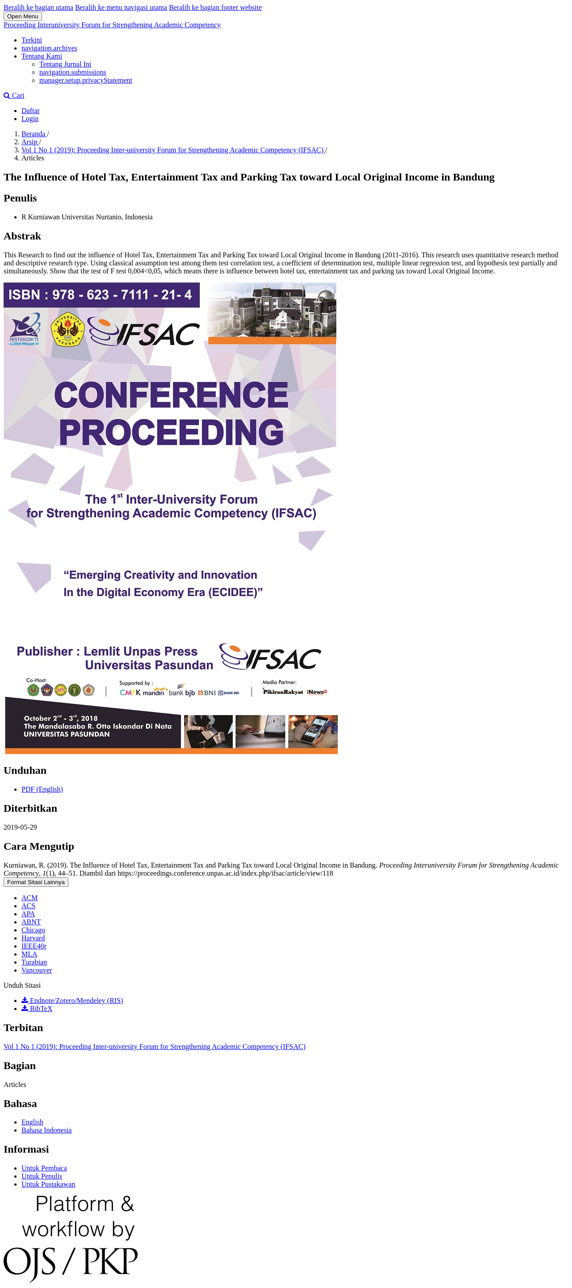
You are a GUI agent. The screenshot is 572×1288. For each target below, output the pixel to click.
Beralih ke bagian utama (38, 7)
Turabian (34, 962)
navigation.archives (49, 48)
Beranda (34, 134)
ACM (29, 898)
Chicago (33, 930)
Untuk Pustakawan (48, 1184)
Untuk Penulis (41, 1176)
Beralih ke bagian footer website (215, 7)
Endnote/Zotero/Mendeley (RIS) (72, 1000)
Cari (14, 95)
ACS (28, 906)
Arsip (30, 142)
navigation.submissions (72, 72)
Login (29, 118)
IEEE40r (33, 946)
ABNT (31, 922)
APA (28, 914)
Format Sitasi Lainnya (36, 882)
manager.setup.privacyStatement (85, 80)
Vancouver (36, 970)
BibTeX (36, 1008)
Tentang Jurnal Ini (65, 64)
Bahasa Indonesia (46, 1130)
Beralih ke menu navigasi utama (121, 7)
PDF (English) (42, 789)
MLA (29, 954)
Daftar (30, 110)
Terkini (31, 40)
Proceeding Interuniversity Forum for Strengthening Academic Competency (112, 25)
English (32, 1122)
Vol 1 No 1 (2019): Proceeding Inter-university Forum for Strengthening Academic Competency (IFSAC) (173, 150)
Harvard (33, 938)
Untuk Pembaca (44, 1168)
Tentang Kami (41, 56)
